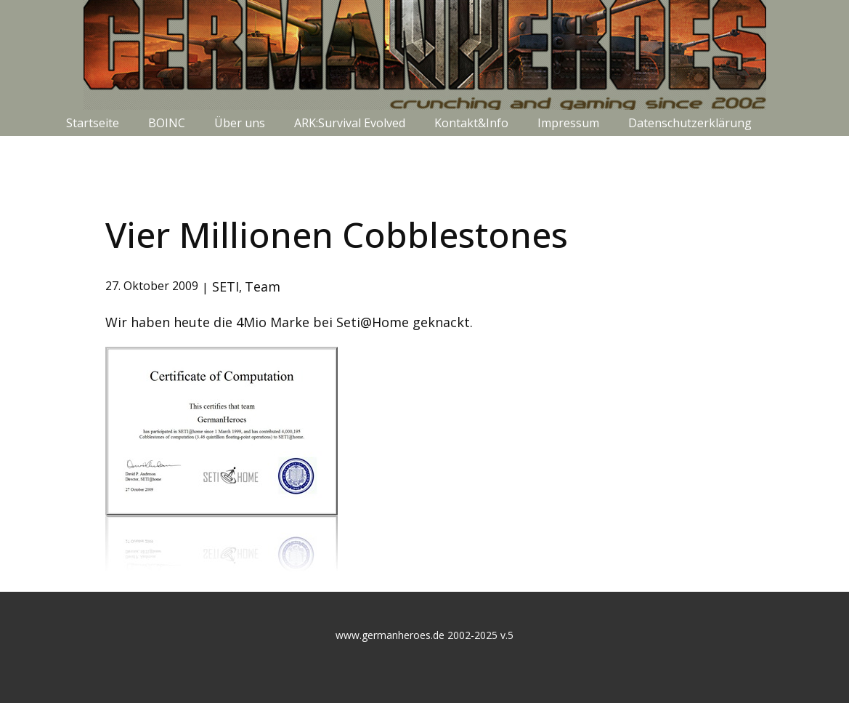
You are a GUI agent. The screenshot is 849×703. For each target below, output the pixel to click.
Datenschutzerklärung (690, 123)
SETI (225, 286)
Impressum (568, 123)
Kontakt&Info (471, 123)
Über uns (239, 123)
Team (262, 286)
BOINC (166, 123)
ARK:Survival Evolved (349, 123)
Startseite (92, 123)
